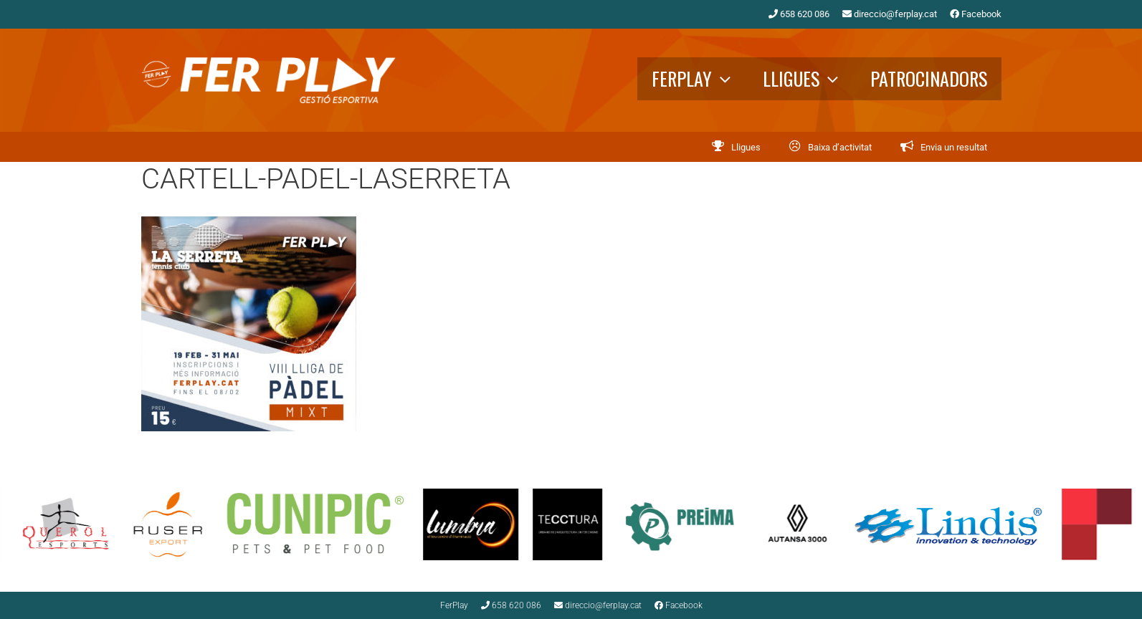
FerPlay (700, 78)
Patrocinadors (928, 78)
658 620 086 (799, 14)
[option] (179, 524)
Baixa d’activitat (840, 147)
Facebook (975, 14)
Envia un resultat (953, 147)
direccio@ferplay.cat (889, 14)
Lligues (809, 78)
